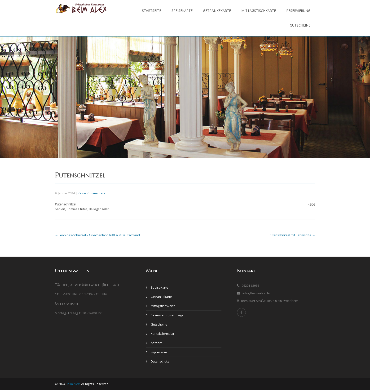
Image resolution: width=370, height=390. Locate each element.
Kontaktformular (162, 333)
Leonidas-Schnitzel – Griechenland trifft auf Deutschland (97, 235)
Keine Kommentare (92, 193)
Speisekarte (182, 10)
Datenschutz (160, 361)
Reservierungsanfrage (167, 315)
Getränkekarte (217, 10)
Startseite (151, 10)
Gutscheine (300, 25)
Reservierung (298, 10)
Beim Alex (73, 384)
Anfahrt (156, 343)
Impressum (159, 352)
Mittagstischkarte (258, 10)
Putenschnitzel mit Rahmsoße (292, 235)
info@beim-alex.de (256, 293)
